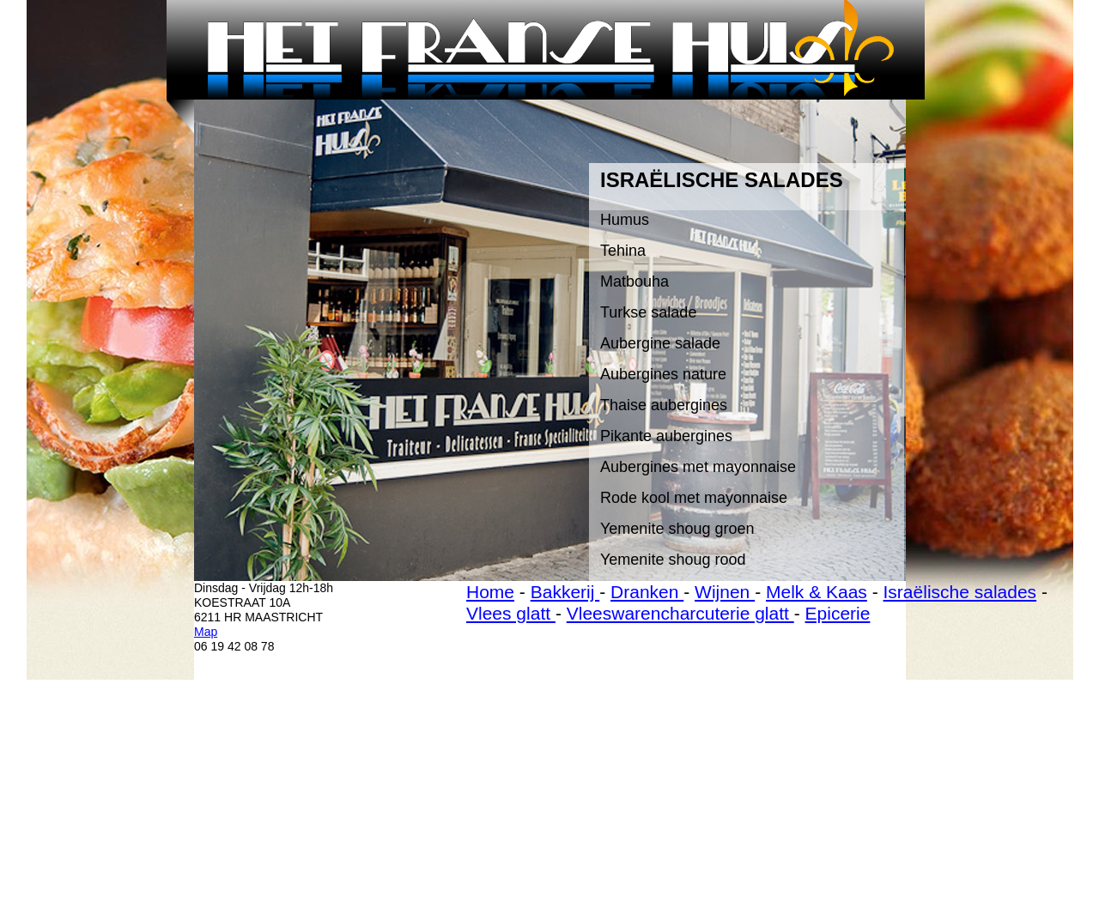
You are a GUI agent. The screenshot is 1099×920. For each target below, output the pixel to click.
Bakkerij (565, 592)
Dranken (646, 592)
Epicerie (838, 613)
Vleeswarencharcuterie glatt (680, 613)
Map (205, 632)
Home (490, 592)
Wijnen (725, 592)
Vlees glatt (511, 613)
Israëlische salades (960, 592)
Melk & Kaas (816, 592)
